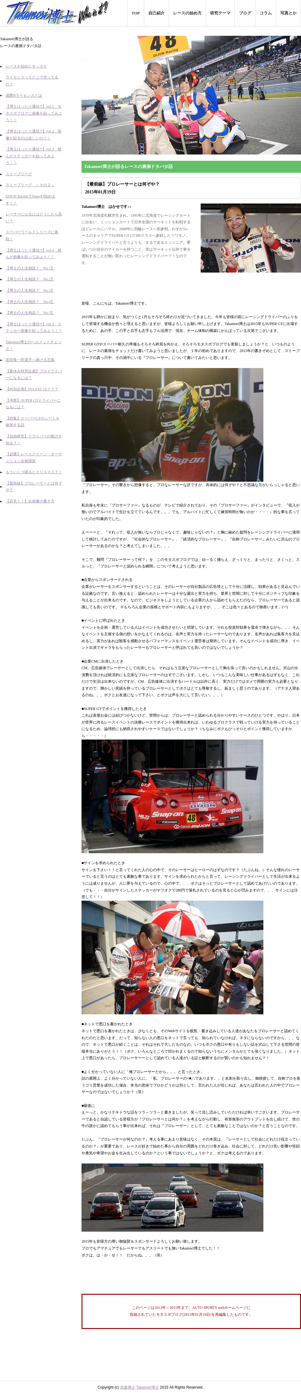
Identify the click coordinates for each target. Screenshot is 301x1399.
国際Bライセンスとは (24, 95)
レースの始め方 (187, 13)
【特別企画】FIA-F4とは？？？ (32, 389)
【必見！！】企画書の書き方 (30, 501)
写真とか (288, 13)
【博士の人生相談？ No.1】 (30, 268)
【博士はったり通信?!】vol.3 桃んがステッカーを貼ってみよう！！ (33, 156)
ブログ (245, 13)
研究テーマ (220, 13)
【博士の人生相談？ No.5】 (30, 313)
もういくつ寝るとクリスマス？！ (34, 472)
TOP (136, 13)
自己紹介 (156, 13)
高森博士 (127, 1387)
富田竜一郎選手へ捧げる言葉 (30, 360)
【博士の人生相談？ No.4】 (30, 302)
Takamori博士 (147, 1387)
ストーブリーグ (19, 174)
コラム (266, 13)
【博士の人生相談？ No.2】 (30, 279)
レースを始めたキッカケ (26, 66)
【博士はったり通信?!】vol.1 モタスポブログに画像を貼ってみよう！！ (34, 113)
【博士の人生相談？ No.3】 (30, 290)
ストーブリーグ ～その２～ (30, 185)
